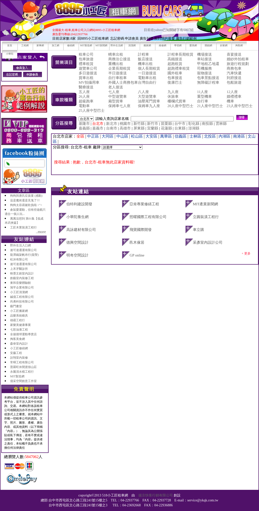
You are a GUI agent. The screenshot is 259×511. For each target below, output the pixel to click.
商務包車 (234, 68)
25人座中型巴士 (92, 110)
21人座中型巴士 (210, 106)
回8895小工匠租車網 (93, 38)
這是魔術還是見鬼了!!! (25, 200)
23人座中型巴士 (240, 106)
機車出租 (145, 64)
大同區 (108, 136)
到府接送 (234, 78)
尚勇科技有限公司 (22, 301)
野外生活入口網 (20, 245)
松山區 (137, 136)
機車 (230, 101)
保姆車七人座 (119, 106)
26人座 (84, 96)
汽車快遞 (234, 73)
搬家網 (147, 45)
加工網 (55, 45)
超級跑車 (86, 101)
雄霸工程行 (17, 320)
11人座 (202, 92)
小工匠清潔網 (19, 292)
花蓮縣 (166, 128)
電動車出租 (147, 78)
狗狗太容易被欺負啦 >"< (26, 205)
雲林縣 (221, 124)
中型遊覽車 (117, 96)
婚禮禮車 (234, 96)
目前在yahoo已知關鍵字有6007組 (169, 30)
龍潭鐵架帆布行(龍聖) (24, 254)
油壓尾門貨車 (149, 101)
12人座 (232, 92)
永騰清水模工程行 (22, 371)
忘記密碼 (117, 38)
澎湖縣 (193, 128)
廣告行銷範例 (186, 38)
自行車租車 (117, 78)
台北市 (97, 124)
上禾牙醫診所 (19, 269)
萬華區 (166, 136)
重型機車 (204, 96)
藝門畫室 (16, 306)
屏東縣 (139, 128)
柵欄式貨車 (176, 101)
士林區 (195, 136)
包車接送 (174, 78)
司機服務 (204, 68)
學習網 (178, 45)
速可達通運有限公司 (23, 250)
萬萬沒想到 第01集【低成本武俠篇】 (24, 220)
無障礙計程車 (208, 82)
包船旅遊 (234, 82)
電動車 (84, 106)
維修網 (162, 45)
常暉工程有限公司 (22, 362)
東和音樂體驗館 (20, 283)
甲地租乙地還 (208, 64)
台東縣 (179, 128)
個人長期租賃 (149, 68)
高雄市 (125, 128)
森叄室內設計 (19, 343)
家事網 (40, 45)
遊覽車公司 (88, 68)
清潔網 (132, 45)
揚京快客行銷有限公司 (155, 495)
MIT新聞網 (101, 45)
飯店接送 (145, 59)
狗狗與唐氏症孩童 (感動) (26, 195)
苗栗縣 (166, 124)
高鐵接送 (174, 59)
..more (41, 232)
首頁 (9, 45)
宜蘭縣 (152, 128)
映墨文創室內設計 (22, 273)
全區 (80, 136)
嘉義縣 (84, 128)
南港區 (239, 136)
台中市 (179, 124)
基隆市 (84, 124)
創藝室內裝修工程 (22, 278)
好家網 (223, 45)
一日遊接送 (147, 73)
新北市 (111, 124)
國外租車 (174, 73)
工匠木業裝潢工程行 (23, 227)
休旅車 (173, 96)
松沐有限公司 (19, 259)
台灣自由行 (147, 82)
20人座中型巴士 (180, 106)
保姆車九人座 (149, 106)
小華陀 (9, 53)
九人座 (173, 92)
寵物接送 (204, 73)
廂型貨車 (115, 101)
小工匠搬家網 (19, 311)
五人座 (84, 92)
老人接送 (115, 87)
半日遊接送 (117, 73)
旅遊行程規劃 (238, 64)
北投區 (210, 136)
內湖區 (225, 136)
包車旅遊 (86, 59)
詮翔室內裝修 (19, 357)
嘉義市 (97, 128)
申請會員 (132, 38)
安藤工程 (16, 353)
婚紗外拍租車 (238, 59)
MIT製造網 (86, 45)
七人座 (113, 92)
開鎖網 (208, 45)
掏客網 (239, 45)
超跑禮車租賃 (178, 68)
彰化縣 (193, 124)
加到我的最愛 (164, 38)
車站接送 (204, 59)
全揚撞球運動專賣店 (23, 334)
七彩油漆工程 (19, 329)
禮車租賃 (86, 64)
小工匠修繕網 (19, 348)
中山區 (122, 136)
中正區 (93, 136)
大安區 (152, 136)
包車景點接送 (208, 78)
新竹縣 (139, 124)
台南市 (111, 128)
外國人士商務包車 (123, 82)
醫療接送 (86, 87)
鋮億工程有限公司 (22, 297)
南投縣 (207, 124)
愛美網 (193, 45)
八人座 (143, 92)
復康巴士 (174, 82)
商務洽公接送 (119, 59)
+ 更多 (246, 253)
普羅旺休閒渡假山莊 (23, 367)
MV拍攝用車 (89, 82)
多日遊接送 (88, 73)
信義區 (181, 136)
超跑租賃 (174, 64)
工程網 (25, 45)
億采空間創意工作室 (23, 381)
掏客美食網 (17, 339)
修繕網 (70, 45)
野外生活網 (117, 45)
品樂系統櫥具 (19, 315)
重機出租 (115, 64)
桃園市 (125, 124)
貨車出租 (86, 78)
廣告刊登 (146, 38)
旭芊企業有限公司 (22, 287)
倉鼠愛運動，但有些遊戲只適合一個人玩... (25, 212)
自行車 (202, 101)
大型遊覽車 (147, 96)
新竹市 (152, 124)
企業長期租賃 (119, 68)
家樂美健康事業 (20, 325)
